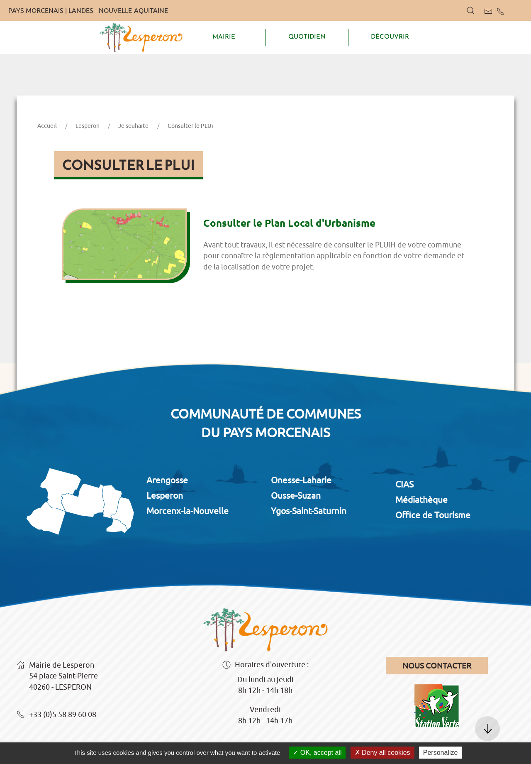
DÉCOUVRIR (390, 36)
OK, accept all (317, 752)
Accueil (47, 125)
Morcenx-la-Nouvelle (187, 511)
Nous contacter (436, 665)
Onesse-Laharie (301, 480)
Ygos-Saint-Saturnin (308, 511)
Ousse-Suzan (296, 495)
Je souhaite (133, 125)
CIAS (404, 484)
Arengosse (167, 480)
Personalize (440, 752)
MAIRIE (223, 36)
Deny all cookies (382, 752)
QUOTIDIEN (307, 36)
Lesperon (88, 125)
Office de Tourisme (432, 515)
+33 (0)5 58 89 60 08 (56, 715)
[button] (470, 10)
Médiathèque (421, 499)
